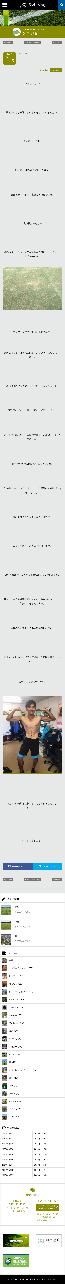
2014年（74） (8, 1165)
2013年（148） (41, 1165)
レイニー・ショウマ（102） (18, 992)
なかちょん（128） (14, 999)
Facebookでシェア (20, 866)
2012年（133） (8, 1170)
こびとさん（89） (13, 1007)
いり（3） (10, 1086)
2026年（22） (8, 1133)
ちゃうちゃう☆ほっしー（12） (19, 1070)
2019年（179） (41, 1149)
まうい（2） (11, 1093)
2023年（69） (40, 1138)
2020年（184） (8, 1149)
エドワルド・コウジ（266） (18, 968)
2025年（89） (40, 1133)
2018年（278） (8, 1154)
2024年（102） (8, 1138)
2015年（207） (41, 1159)
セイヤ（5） (11, 1117)
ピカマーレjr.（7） (14, 1054)
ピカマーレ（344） (14, 976)
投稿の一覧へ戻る (33, 42)
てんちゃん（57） (13, 1023)
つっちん (56, 70)
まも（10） (10, 1078)
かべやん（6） (12, 1039)
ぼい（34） (10, 1031)
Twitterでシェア (49, 866)
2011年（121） (41, 1170)
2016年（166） (8, 1159)
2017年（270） (41, 1154)
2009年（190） (41, 1175)
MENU (5, 5)
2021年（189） (41, 1144)
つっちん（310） (13, 984)
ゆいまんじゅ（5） (14, 1101)
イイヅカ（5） (12, 1109)
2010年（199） (8, 1175)
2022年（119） (8, 1144)
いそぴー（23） (12, 1046)
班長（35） (10, 960)
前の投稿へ (8, 42)
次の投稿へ (56, 42)
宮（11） (9, 1062)
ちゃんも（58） (12, 1015)
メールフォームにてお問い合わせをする (47, 1207)
